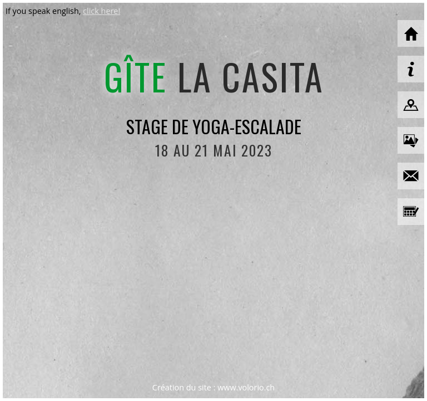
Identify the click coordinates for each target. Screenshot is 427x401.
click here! (101, 11)
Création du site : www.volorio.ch (213, 387)
